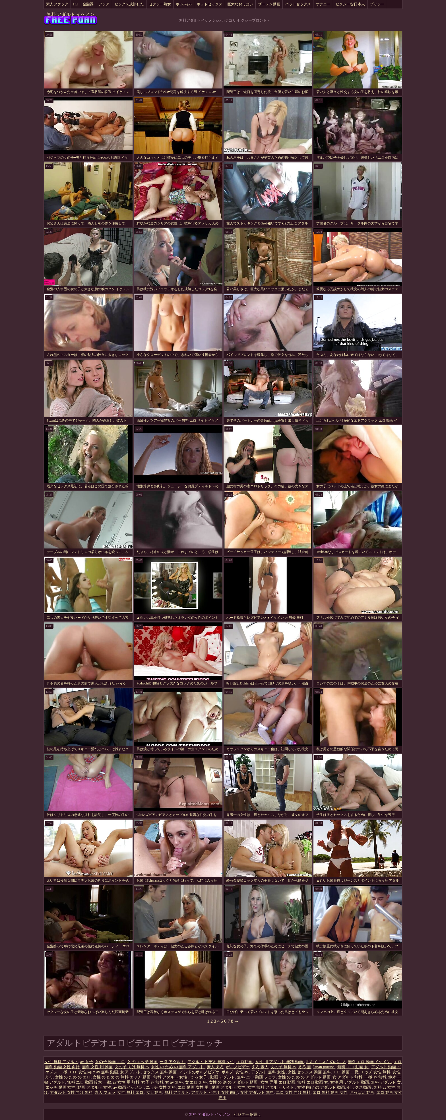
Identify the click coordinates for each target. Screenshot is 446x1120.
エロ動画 (244, 1062)
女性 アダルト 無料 (257, 1092)
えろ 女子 (199, 1077)
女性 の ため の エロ (73, 1077)
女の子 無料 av (283, 1067)
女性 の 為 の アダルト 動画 (234, 1082)
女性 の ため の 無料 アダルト (178, 1067)
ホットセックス (209, 4)
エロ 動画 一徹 (346, 1072)
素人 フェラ (105, 1092)
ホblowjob (184, 4)
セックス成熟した (129, 4)
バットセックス (298, 4)
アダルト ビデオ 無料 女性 (210, 1062)
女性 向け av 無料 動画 (98, 1072)
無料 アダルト (176, 1092)
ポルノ (228, 1072)
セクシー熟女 (160, 4)
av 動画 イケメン (128, 1087)
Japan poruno (324, 1067)
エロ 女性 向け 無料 (293, 1092)
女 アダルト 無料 (347, 1077)
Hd (75, 4)
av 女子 (86, 1062)
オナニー (323, 4)
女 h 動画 (154, 1092)
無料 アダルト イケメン (70, 14)
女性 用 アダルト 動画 (349, 1082)
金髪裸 (88, 4)
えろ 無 (304, 1067)
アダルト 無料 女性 (268, 1072)
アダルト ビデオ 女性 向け (214, 1092)
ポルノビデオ (238, 1067)
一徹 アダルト (172, 1062)
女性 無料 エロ (130, 1092)
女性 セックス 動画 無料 (309, 1072)
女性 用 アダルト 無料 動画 (279, 1062)
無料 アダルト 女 (386, 1082)
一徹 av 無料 (375, 1077)
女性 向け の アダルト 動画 (321, 1087)
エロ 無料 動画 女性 (330, 1092)
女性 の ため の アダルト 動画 (304, 1077)
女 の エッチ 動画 (142, 1062)
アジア (104, 4)
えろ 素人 (260, 1067)
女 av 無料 (174, 1082)
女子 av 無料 (152, 1082)
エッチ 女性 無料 (376, 1072)
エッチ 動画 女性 (60, 1087)
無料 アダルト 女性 (170, 1077)
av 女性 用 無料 (126, 1082)
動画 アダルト (222, 1077)
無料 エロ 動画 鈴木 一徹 (89, 1082)
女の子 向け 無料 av (132, 1067)
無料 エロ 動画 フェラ (256, 1077)
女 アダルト (130, 1072)
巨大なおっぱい (240, 4)
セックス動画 (359, 1087)
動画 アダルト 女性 (94, 1087)
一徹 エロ (68, 1072)
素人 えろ (215, 1067)
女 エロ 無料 (196, 1082)
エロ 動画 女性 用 (194, 1087)
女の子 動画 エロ (110, 1062)
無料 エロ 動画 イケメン (370, 1062)
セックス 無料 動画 (160, 1072)
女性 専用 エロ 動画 (278, 1082)
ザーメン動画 (269, 4)
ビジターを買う (247, 1114)
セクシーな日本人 (350, 4)
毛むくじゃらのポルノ (326, 1062)
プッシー (377, 4)
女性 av (242, 1072)
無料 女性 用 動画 (97, 1067)
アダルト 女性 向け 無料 (71, 1092)
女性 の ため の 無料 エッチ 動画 (122, 1077)
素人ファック (57, 4)
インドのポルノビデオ (200, 1072)
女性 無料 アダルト (61, 1062)
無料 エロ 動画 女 (353, 1067)
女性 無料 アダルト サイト (271, 1087)
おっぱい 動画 (362, 1092)
